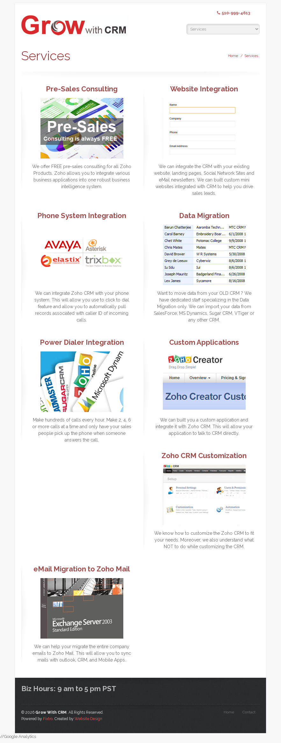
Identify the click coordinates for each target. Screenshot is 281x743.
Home (233, 56)
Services (251, 56)
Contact (249, 712)
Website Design (88, 719)
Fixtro (48, 719)
